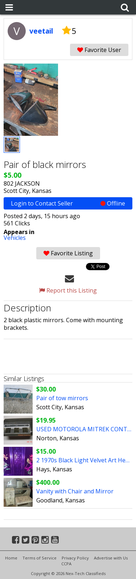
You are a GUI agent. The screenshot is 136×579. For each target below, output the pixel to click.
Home (11, 558)
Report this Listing (68, 290)
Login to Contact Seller (68, 203)
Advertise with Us (111, 558)
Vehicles (15, 238)
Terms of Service (39, 558)
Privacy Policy (75, 558)
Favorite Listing (68, 253)
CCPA (66, 563)
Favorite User (99, 50)
